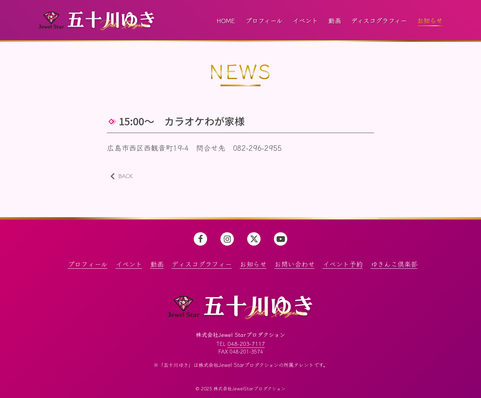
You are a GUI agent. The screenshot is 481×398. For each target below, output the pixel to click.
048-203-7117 (246, 343)
